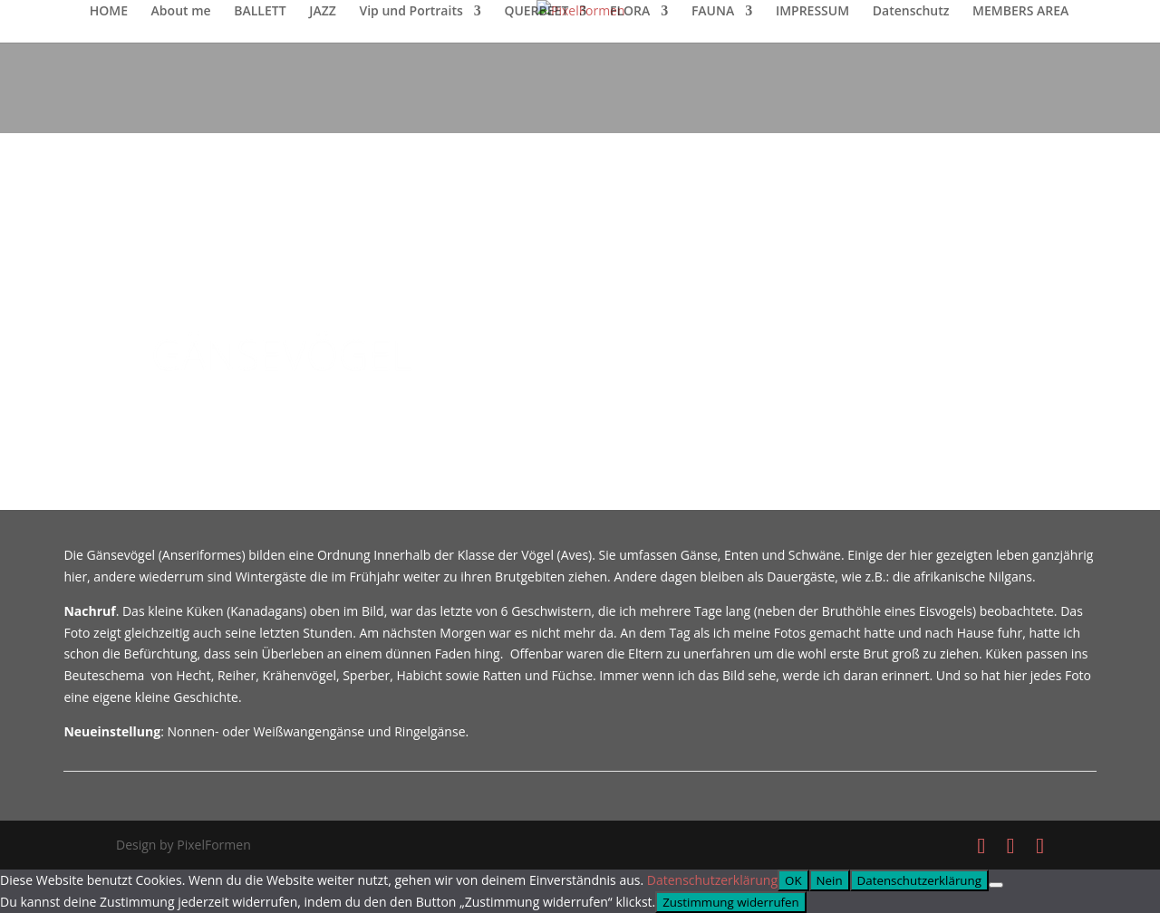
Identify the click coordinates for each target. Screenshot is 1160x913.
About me (181, 12)
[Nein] (996, 885)
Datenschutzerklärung (712, 880)
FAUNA (712, 12)
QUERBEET (536, 12)
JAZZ (322, 12)
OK (793, 880)
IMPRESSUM (812, 12)
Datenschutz (911, 12)
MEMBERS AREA (1020, 12)
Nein (830, 880)
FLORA (630, 12)
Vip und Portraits (410, 12)
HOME (109, 12)
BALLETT (259, 12)
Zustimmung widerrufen (730, 902)
